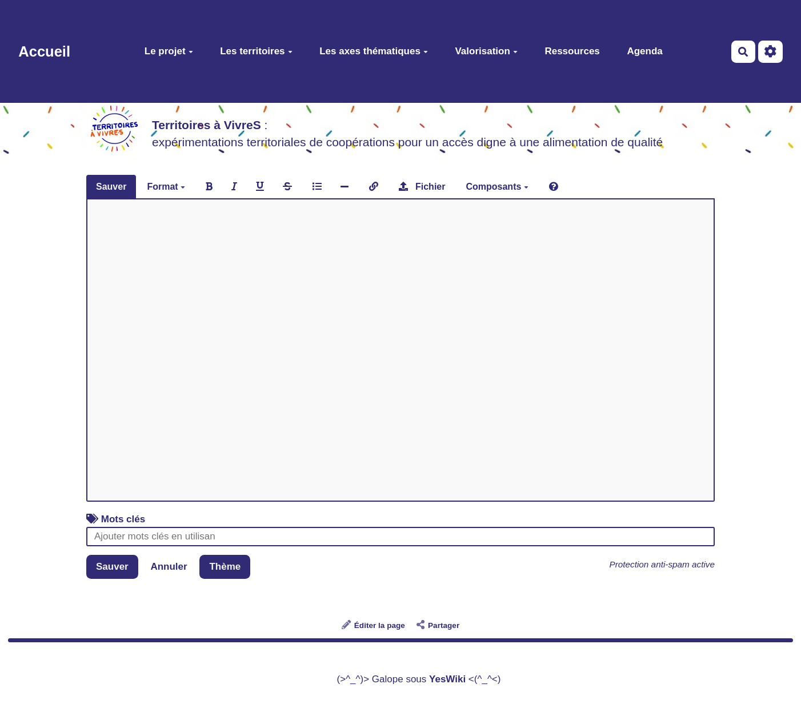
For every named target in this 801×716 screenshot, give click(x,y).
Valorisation (486, 51)
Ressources (571, 51)
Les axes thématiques (373, 51)
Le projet (169, 51)
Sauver (111, 186)
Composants (497, 186)
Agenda (644, 51)
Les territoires (256, 51)
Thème (225, 566)
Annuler (168, 566)
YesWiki (447, 679)
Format (166, 186)
